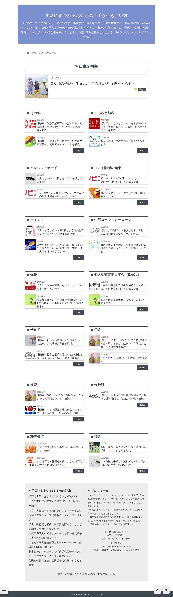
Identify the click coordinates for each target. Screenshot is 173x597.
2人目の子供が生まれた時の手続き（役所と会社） (93, 83)
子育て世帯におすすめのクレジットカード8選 (55, 510)
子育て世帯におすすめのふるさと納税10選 (53, 496)
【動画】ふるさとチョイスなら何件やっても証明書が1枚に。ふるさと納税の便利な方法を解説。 (124, 127)
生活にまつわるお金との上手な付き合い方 (86, 15)
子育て (142, 89)
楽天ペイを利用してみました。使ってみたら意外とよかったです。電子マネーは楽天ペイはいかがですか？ (59, 248)
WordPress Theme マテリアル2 (86, 594)
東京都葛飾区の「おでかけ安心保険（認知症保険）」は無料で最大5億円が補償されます (60, 303)
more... (78, 150)
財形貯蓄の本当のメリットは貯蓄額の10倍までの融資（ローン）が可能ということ (123, 248)
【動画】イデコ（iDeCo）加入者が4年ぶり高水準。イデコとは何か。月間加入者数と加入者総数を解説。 (124, 343)
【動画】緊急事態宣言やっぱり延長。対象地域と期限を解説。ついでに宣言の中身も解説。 (59, 127)
